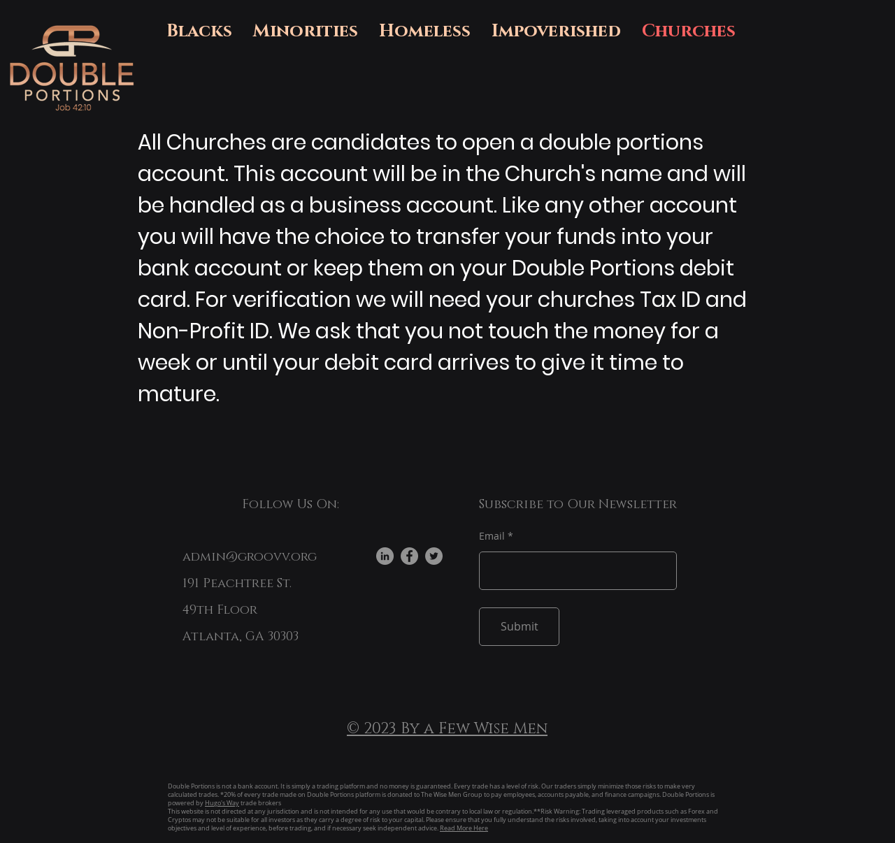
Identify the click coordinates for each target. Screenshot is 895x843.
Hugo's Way (222, 803)
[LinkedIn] (385, 556)
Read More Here (464, 828)
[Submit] (519, 626)
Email (492, 536)
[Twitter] (434, 556)
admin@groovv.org (249, 557)
